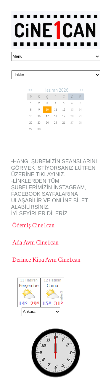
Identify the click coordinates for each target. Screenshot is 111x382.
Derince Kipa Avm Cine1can (46, 259)
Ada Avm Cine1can (35, 242)
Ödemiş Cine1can (33, 225)
